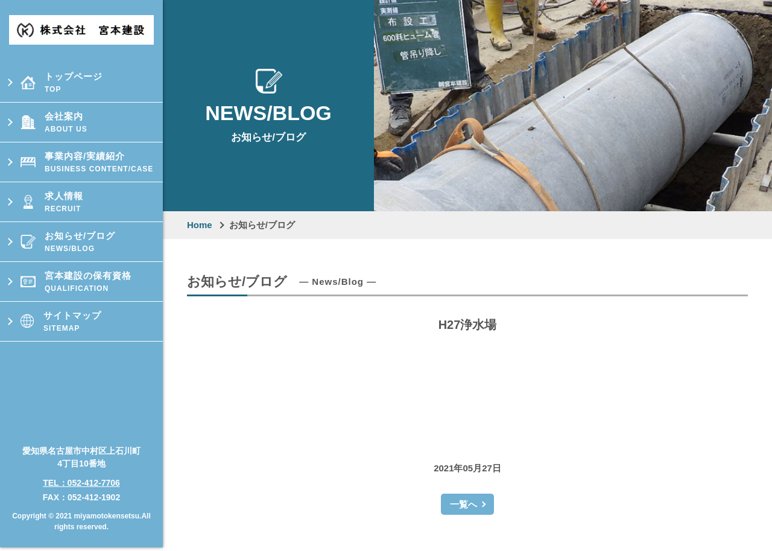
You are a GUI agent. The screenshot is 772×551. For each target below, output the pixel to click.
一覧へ (463, 504)
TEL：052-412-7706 (81, 478)
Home (199, 225)
